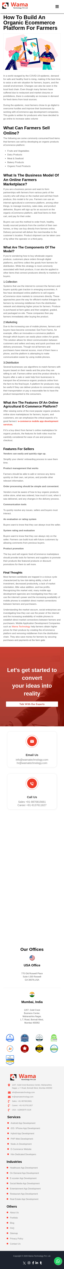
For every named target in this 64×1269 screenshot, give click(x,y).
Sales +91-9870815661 (32, 801)
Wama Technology (21, 626)
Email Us (32, 755)
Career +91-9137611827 (32, 805)
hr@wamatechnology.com (32, 763)
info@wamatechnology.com (32, 759)
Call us (32, 797)
